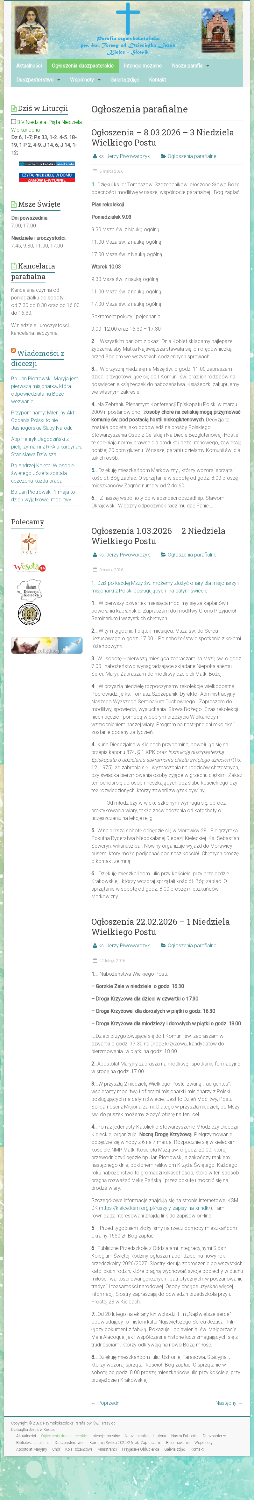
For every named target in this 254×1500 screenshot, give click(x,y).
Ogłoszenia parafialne (192, 156)
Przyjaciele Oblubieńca (140, 1449)
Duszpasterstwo (34, 80)
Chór (56, 1449)
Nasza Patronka (184, 1436)
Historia (159, 1436)
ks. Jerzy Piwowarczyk (124, 156)
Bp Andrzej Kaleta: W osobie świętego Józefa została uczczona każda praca (42, 473)
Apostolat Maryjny (31, 1449)
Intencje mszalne (143, 66)
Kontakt (157, 80)
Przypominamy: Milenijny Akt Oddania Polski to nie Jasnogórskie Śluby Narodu (42, 420)
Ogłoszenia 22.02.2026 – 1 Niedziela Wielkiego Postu (160, 926)
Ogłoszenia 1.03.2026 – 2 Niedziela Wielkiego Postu (158, 535)
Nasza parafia (187, 66)
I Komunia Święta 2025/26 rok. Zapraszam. (124, 1442)
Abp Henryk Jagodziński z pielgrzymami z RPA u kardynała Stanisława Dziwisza (46, 446)
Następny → (229, 1403)
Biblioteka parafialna (33, 1442)
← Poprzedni (105, 1403)
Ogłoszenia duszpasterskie (83, 66)
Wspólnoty (82, 80)
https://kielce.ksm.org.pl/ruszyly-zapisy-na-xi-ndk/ (155, 1208)
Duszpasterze (214, 1436)
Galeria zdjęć (124, 80)
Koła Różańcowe (78, 1449)
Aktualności (29, 66)
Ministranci (107, 1449)
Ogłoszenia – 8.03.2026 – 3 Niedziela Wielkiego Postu (162, 137)
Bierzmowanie (177, 1442)
